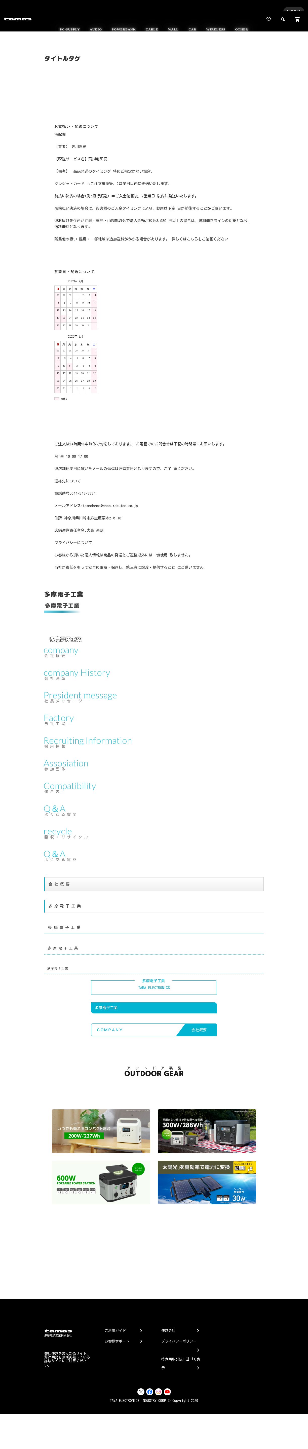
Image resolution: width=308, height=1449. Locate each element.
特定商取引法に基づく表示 (180, 1364)
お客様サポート (117, 1341)
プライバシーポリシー (179, 1344)
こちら (192, 239)
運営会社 (168, 1331)
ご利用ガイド (115, 1331)
